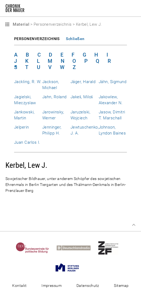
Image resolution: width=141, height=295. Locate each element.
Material (20, 24)
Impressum (51, 285)
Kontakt (19, 285)
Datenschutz (87, 285)
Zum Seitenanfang (134, 225)
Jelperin (21, 127)
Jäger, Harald (82, 81)
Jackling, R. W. (27, 81)
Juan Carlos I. (27, 142)
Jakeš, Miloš (81, 96)
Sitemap (121, 285)
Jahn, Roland (54, 96)
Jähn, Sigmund (112, 81)
